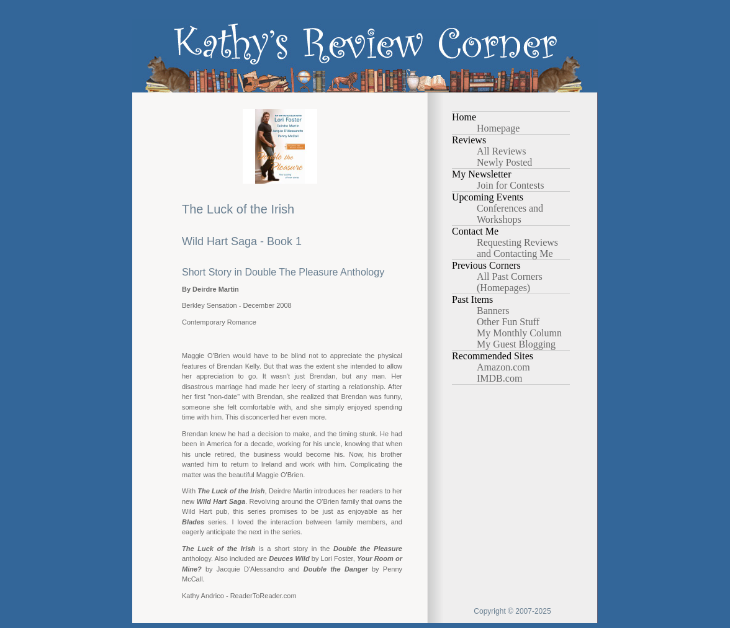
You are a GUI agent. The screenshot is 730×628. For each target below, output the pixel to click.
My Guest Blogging (516, 344)
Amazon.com (503, 367)
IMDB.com (499, 378)
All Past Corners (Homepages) (510, 282)
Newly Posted (504, 162)
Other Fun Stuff (508, 321)
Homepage (498, 128)
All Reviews (501, 151)
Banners (493, 310)
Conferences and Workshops (510, 214)
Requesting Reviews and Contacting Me (517, 248)
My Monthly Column (519, 333)
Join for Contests (510, 185)
